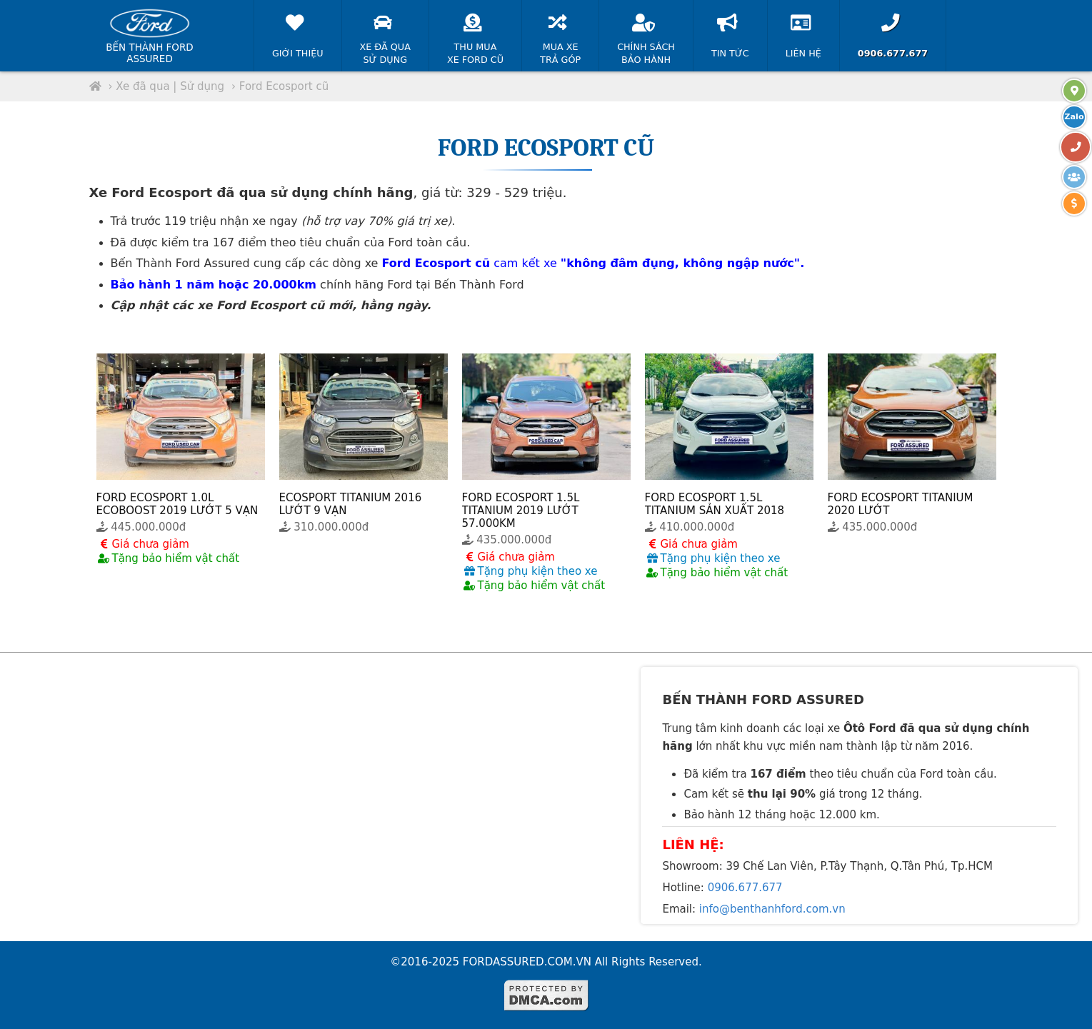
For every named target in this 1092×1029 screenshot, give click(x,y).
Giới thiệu (298, 32)
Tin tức (730, 32)
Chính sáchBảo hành (646, 35)
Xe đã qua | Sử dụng (170, 86)
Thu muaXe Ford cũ (475, 35)
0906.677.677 (745, 887)
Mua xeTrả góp (560, 35)
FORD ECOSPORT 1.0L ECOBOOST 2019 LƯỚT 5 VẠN (177, 504)
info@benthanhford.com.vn (772, 909)
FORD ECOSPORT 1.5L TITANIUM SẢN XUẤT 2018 (715, 504)
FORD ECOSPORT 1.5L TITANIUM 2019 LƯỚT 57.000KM (521, 510)
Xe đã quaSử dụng (385, 35)
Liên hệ (803, 32)
